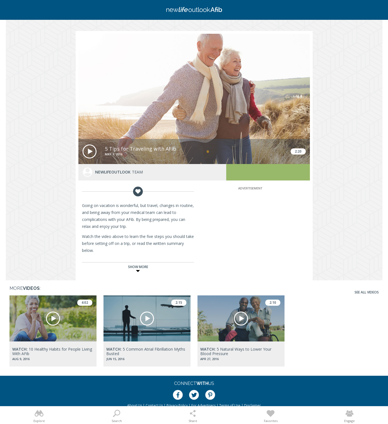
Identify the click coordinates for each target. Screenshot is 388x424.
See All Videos (367, 292)
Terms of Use (229, 405)
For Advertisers (203, 405)
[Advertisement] (250, 226)
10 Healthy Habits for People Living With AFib (52, 351)
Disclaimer (252, 405)
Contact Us (154, 405)
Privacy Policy (177, 405)
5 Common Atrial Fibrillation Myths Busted (145, 351)
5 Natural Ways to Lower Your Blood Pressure (235, 351)
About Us (134, 405)
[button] (90, 151)
